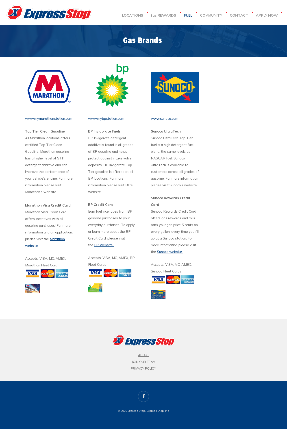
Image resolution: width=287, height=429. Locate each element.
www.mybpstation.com (106, 118)
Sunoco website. (170, 252)
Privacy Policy (143, 368)
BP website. (104, 245)
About (143, 355)
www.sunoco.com (164, 118)
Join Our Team (143, 362)
